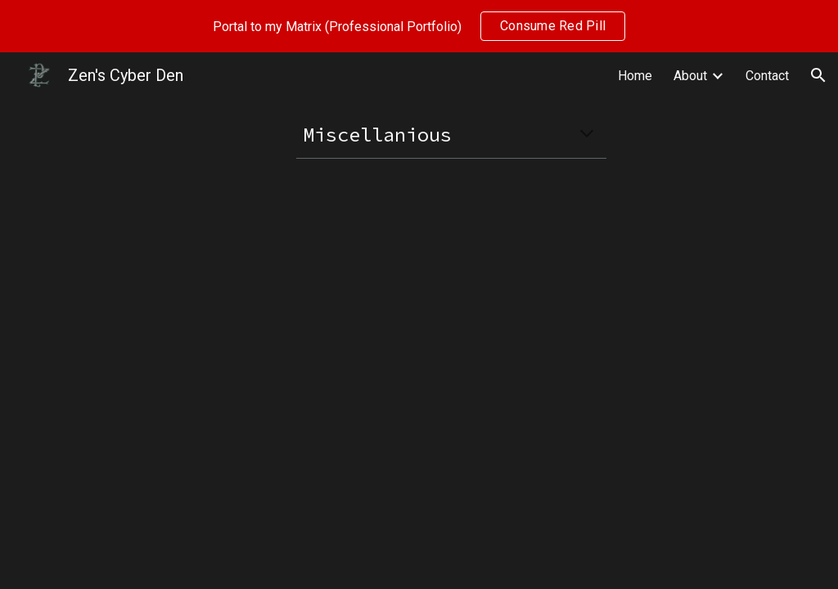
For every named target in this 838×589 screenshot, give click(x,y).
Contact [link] (767, 75)
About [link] (690, 75)
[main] (451, 134)
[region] (419, 26)
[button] (818, 75)
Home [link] (635, 75)
